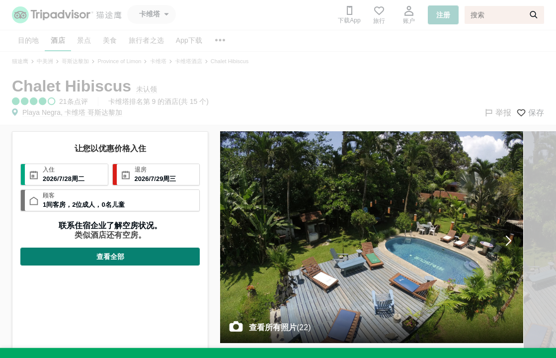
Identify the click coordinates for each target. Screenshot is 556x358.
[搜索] (504, 15)
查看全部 (110, 257)
